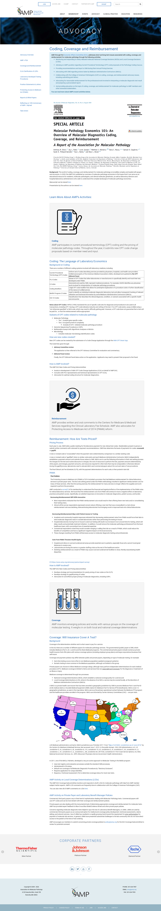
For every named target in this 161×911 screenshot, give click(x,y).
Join (44, 4)
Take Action (24, 111)
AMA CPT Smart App (120, 340)
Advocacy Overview (27, 55)
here (69, 182)
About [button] (62, 14)
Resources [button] (138, 14)
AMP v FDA (24, 60)
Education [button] (125, 14)
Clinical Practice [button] (110, 14)
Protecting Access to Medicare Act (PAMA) (30, 91)
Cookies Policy (64, 908)
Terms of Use (79, 908)
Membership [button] (74, 14)
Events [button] (85, 14)
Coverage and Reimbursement (30, 66)
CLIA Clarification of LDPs (29, 71)
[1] (68, 489)
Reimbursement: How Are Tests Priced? (73, 439)
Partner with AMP (87, 4)
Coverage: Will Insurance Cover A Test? (73, 637)
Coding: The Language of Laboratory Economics (78, 261)
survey (64, 489)
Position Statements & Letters (30, 84)
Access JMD (56, 4)
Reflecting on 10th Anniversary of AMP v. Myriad (30, 104)
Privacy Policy (48, 908)
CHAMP (66, 4)
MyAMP (104, 4)
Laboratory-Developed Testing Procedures (30, 78)
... (80, 874)
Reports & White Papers (28, 97)
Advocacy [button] (96, 14)
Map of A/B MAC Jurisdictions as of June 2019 (125, 745)
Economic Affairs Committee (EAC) (76, 55)
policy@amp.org (111, 822)
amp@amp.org (131, 889)
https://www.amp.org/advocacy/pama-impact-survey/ (71, 562)
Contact (75, 4)
